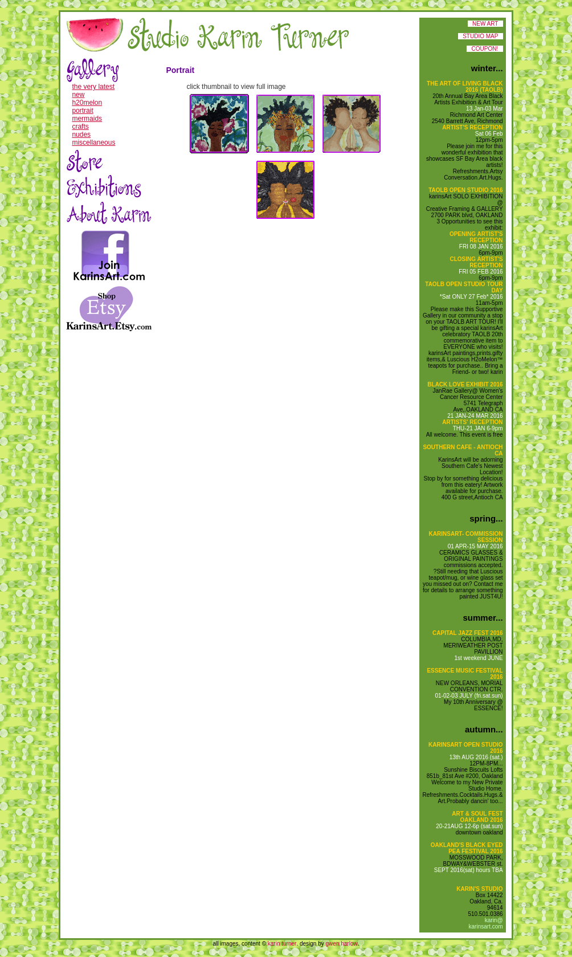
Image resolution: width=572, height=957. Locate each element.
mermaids (87, 119)
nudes (81, 135)
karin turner (282, 943)
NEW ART (485, 24)
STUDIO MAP (480, 36)
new (78, 95)
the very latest (93, 87)
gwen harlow (342, 943)
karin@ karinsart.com (486, 923)
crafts (80, 127)
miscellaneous (93, 142)
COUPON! (484, 49)
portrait (82, 111)
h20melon (87, 103)
